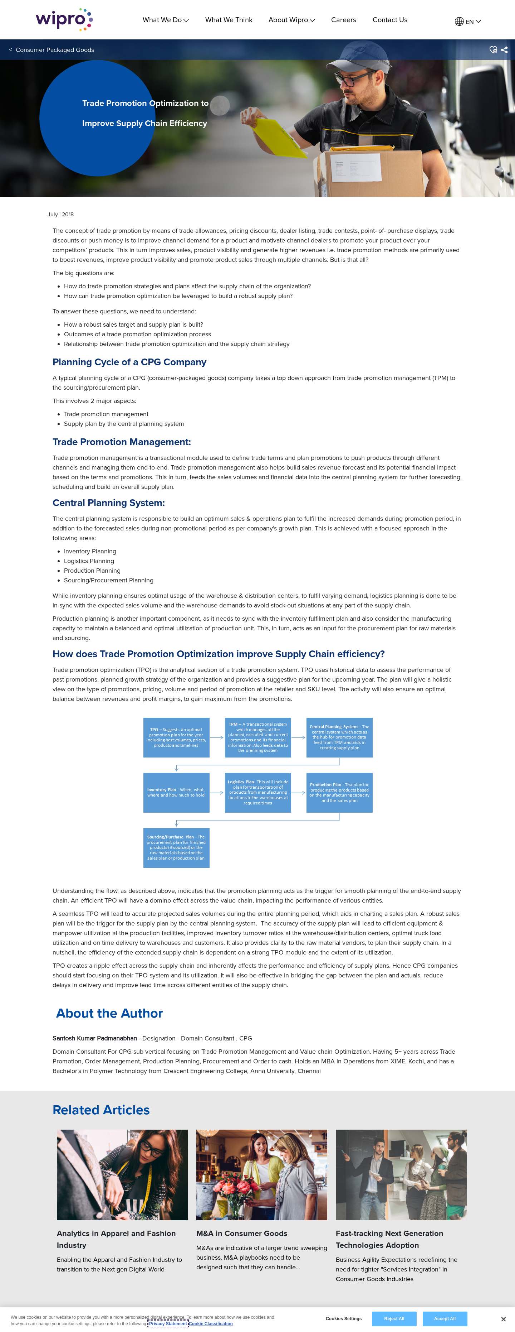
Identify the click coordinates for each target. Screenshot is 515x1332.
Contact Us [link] (390, 19)
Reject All (394, 1319)
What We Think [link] (228, 19)
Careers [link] (343, 19)
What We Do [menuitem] (166, 19)
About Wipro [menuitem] (292, 19)
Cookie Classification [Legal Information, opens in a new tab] (211, 1324)
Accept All (445, 1319)
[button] (493, 49)
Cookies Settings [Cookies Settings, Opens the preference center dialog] (344, 1319)
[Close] (503, 1320)
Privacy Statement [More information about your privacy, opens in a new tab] (168, 1324)
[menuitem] (468, 21)
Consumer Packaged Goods (55, 49)
